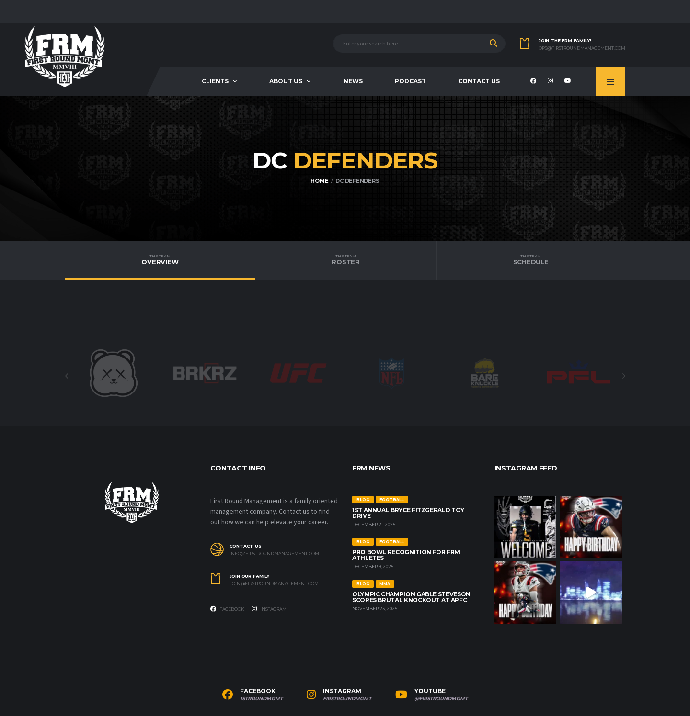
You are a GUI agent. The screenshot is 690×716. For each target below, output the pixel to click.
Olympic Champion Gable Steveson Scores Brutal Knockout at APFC (411, 597)
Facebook (227, 609)
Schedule (530, 260)
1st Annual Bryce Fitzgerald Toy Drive (408, 512)
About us (285, 81)
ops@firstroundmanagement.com (582, 48)
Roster (345, 260)
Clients (215, 81)
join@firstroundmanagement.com (274, 584)
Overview (160, 260)
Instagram (269, 609)
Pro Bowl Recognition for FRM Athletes (406, 554)
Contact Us (479, 81)
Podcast (410, 81)
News (353, 81)
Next (623, 376)
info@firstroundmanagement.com (274, 553)
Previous (66, 376)
